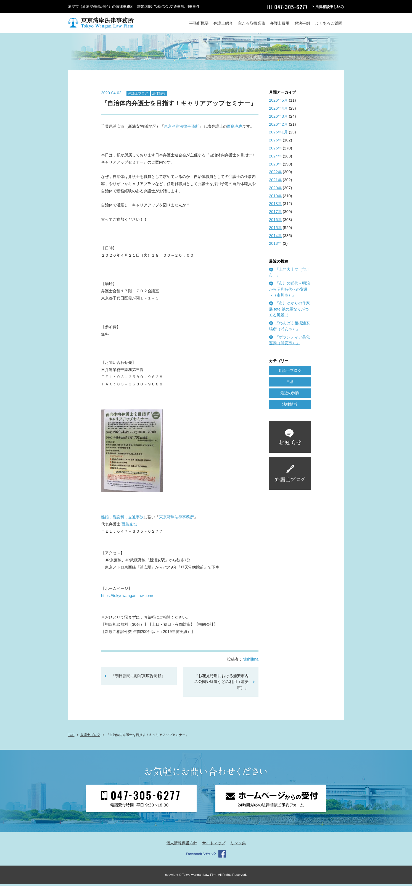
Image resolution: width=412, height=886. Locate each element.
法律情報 (158, 95)
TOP (71, 736)
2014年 (275, 237)
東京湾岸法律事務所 (181, 128)
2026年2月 (278, 126)
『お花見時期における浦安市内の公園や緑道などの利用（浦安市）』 (221, 683)
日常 (290, 383)
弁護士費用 (279, 23)
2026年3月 (278, 118)
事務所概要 (198, 23)
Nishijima (250, 661)
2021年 (275, 181)
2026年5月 (278, 102)
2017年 (275, 213)
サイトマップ (213, 845)
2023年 (275, 166)
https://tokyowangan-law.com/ (127, 597)
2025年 (275, 150)
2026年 (275, 142)
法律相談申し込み (329, 7)
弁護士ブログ (138, 95)
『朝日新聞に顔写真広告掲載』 (138, 677)
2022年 (275, 174)
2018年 (275, 205)
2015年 (275, 229)
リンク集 (238, 845)
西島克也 (234, 128)
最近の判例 (290, 395)
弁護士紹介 (223, 23)
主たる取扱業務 (251, 23)
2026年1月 (278, 134)
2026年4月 (278, 110)
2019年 (275, 197)
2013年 (275, 245)
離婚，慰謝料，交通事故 (122, 519)
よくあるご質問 (328, 23)
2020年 (275, 189)
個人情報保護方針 (181, 845)
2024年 (275, 158)
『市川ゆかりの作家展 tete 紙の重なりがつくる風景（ (289, 311)
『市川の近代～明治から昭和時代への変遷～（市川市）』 (289, 291)
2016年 (275, 221)
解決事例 (302, 23)
